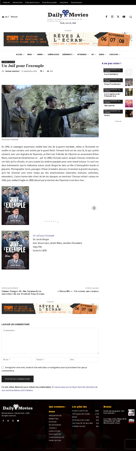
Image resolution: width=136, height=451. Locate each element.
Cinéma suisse (8, 62)
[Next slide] (94, 208)
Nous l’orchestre (112, 84)
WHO (107, 115)
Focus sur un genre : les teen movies (114, 412)
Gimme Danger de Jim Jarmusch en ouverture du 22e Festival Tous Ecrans (23, 292)
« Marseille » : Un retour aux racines (78, 291)
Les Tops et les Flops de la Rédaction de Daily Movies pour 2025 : (115, 421)
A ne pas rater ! (111, 63)
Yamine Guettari (12, 71)
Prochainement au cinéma (112, 70)
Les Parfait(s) (111, 74)
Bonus (107, 406)
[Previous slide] (6, 208)
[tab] (42, 221)
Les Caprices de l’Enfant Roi (112, 95)
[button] (130, 17)
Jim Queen (109, 105)
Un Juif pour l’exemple (43, 235)
